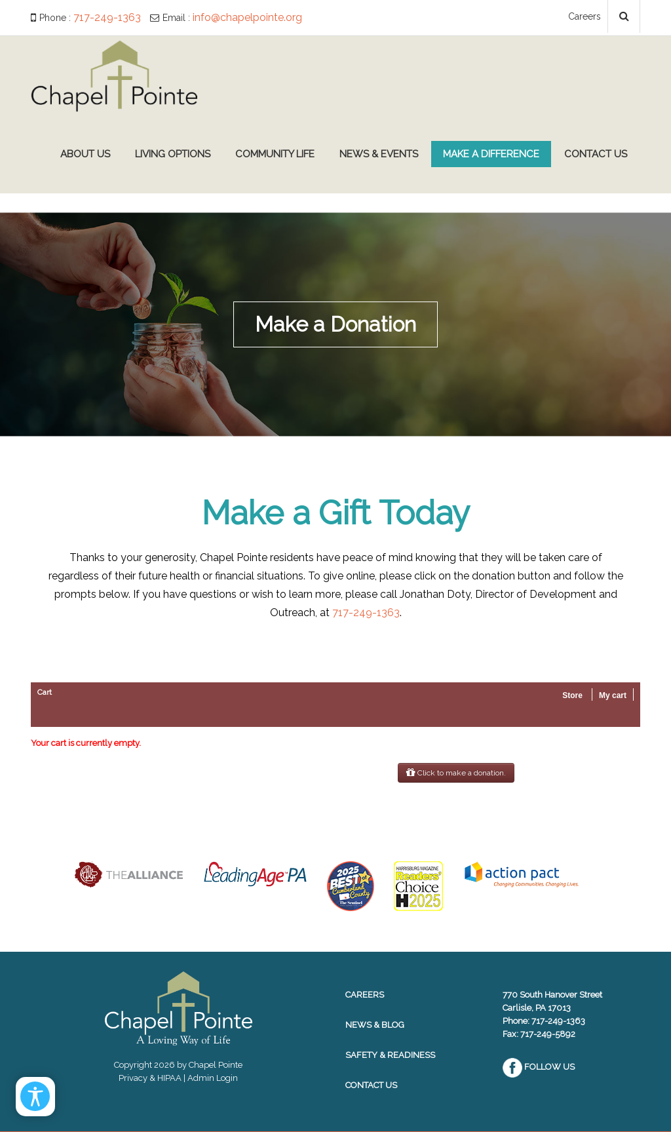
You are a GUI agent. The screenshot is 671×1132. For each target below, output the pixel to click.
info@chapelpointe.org (247, 17)
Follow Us (539, 1067)
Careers (584, 16)
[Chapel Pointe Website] (114, 75)
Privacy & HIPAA (150, 1078)
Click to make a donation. (456, 772)
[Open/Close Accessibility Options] (36, 1095)
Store (572, 695)
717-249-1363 (107, 17)
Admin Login (212, 1078)
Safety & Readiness (390, 1055)
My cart (612, 695)
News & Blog (374, 1025)
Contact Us (371, 1085)
